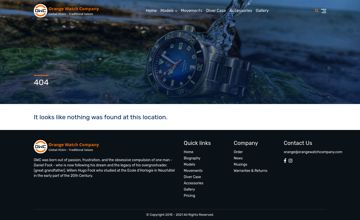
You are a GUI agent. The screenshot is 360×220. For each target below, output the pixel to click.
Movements (191, 10)
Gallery (262, 10)
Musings (240, 164)
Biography (192, 158)
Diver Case (216, 10)
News (238, 158)
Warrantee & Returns (251, 171)
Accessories (241, 10)
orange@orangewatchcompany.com (313, 152)
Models (167, 10)
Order (238, 152)
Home (151, 10)
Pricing (189, 196)
